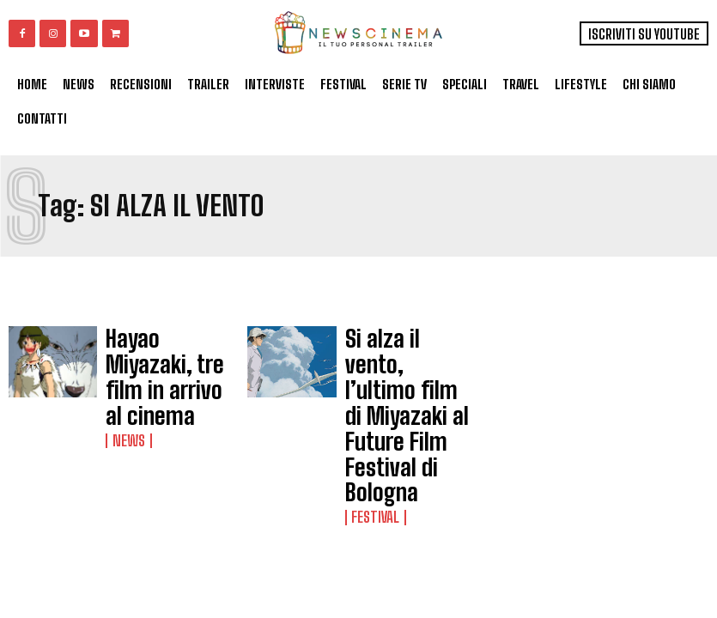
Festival (371, 412)
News (124, 386)
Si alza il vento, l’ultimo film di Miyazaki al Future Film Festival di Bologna (397, 363)
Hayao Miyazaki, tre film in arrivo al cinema (161, 353)
